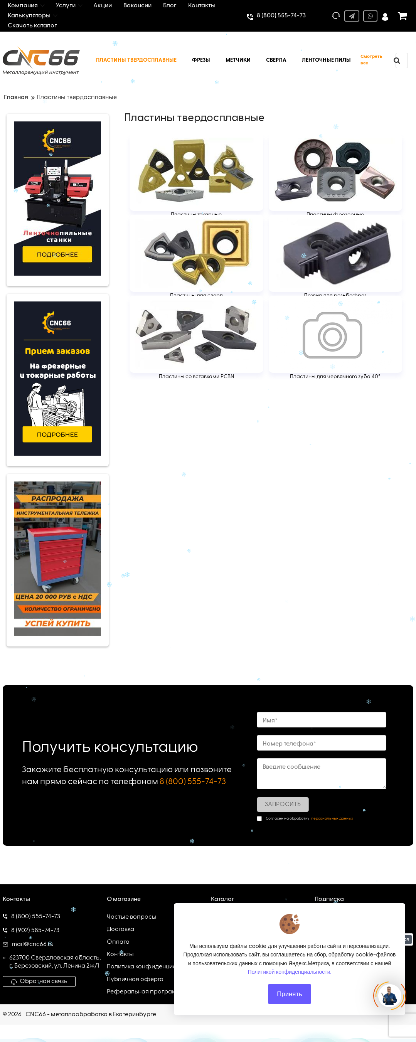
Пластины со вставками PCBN (196, 376)
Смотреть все (371, 60)
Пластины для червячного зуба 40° (335, 376)
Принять (289, 993)
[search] (396, 60)
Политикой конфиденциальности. (290, 972)
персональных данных (332, 818)
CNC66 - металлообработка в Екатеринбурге (90, 1015)
